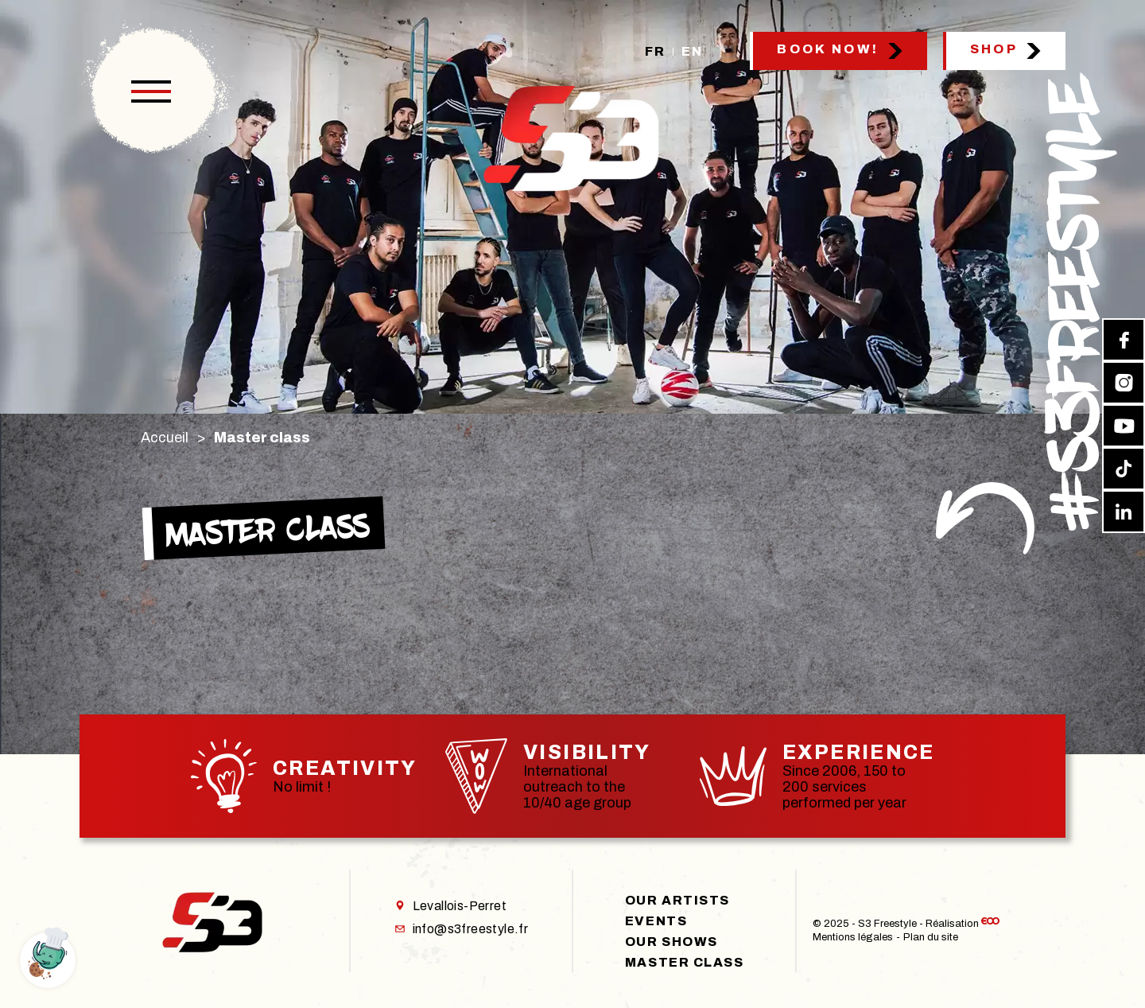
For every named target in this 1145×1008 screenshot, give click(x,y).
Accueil (164, 438)
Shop (994, 49)
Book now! (828, 49)
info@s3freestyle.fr (462, 929)
